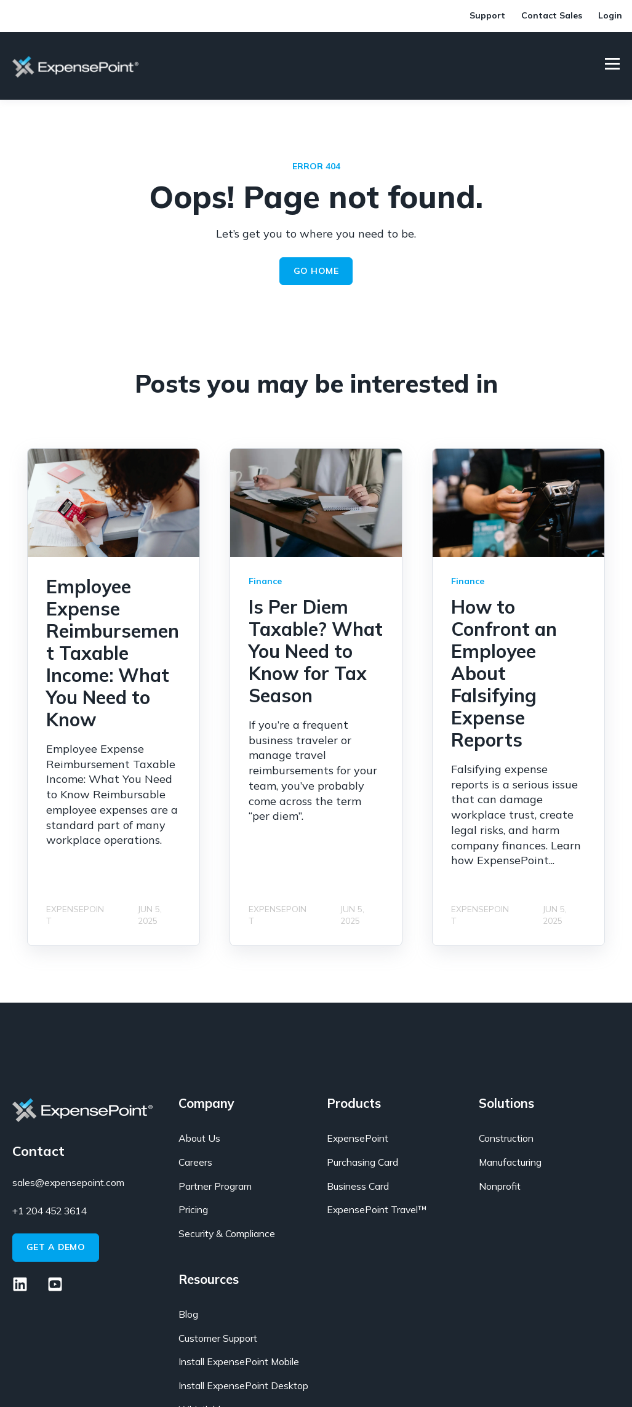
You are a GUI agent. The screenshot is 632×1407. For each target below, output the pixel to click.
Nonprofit (500, 1186)
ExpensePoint (357, 1138)
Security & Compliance (226, 1234)
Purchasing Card (362, 1162)
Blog (188, 1314)
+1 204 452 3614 (49, 1211)
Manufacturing (510, 1162)
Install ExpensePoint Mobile (238, 1362)
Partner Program (215, 1186)
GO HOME (316, 270)
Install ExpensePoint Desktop (243, 1386)
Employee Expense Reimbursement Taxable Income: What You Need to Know (112, 653)
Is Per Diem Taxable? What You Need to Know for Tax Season (316, 651)
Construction (506, 1138)
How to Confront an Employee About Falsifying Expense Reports (504, 673)
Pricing (193, 1210)
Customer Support (217, 1338)
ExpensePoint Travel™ (377, 1210)
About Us (199, 1138)
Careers (195, 1162)
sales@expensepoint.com (68, 1182)
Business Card (358, 1186)
